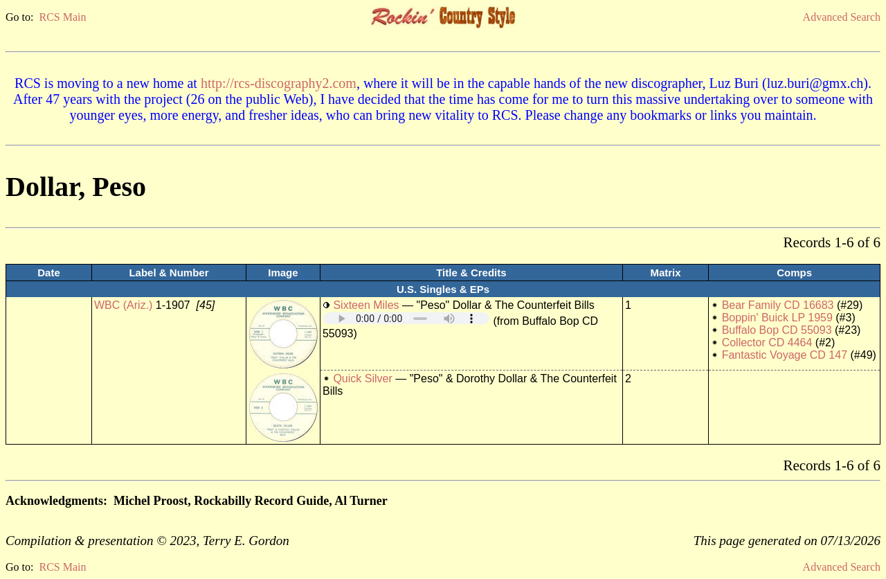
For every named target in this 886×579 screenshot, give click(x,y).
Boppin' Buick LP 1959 (777, 317)
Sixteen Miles (366, 305)
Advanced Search (841, 17)
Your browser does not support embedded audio (406, 318)
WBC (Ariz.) (123, 305)
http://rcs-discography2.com (278, 83)
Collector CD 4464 (767, 342)
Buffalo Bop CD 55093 (777, 330)
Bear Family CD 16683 (778, 305)
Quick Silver (362, 378)
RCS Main (62, 17)
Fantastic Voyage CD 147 (784, 355)
